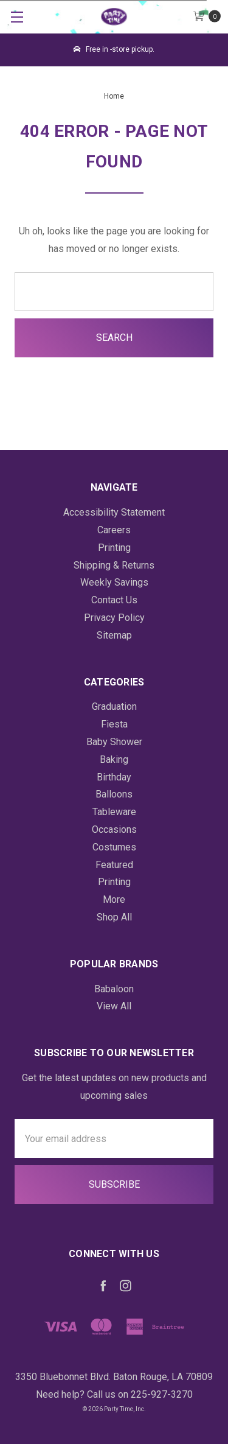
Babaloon (114, 989)
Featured (114, 865)
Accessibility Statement (114, 512)
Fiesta (114, 724)
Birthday (114, 777)
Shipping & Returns (114, 565)
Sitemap (114, 635)
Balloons (114, 794)
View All (114, 1006)
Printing (114, 547)
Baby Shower (114, 742)
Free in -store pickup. (114, 49)
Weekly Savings (114, 582)
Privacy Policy (114, 617)
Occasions (114, 829)
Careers (114, 530)
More (114, 899)
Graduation (114, 706)
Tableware (114, 812)
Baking (114, 759)
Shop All (114, 917)
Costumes (114, 847)
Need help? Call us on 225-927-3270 (114, 1394)
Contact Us (114, 600)
